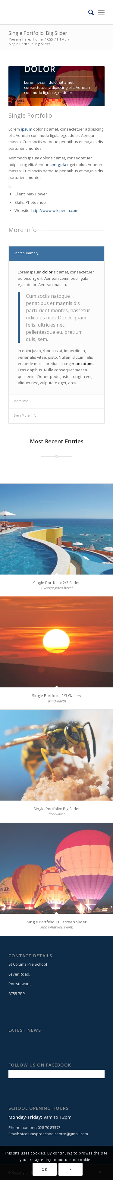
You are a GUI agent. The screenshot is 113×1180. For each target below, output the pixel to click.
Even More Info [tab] (25, 415)
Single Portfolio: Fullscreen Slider (56, 922)
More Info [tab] (21, 401)
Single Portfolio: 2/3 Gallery (56, 695)
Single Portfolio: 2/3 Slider (56, 582)
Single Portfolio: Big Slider (37, 33)
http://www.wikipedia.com (54, 210)
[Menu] (101, 12)
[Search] (88, 12)
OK (44, 1169)
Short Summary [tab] (26, 253)
